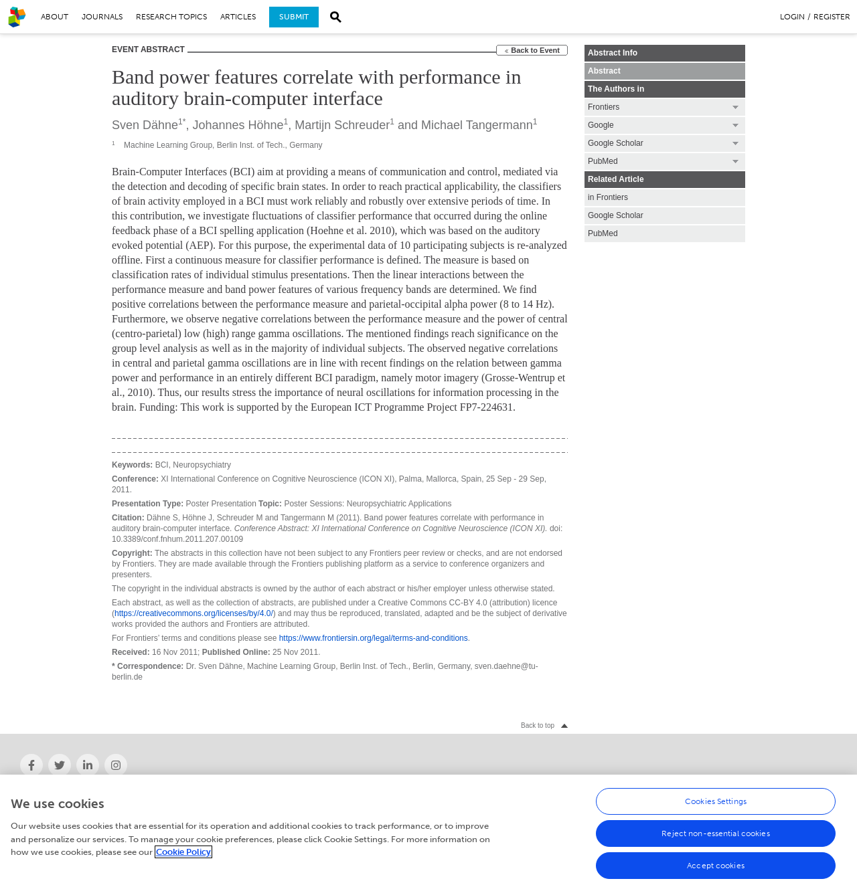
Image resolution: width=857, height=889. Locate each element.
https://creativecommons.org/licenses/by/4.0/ (193, 613)
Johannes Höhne (237, 125)
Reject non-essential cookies (715, 840)
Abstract (604, 71)
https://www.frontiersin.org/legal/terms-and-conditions (373, 638)
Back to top (537, 725)
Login (792, 16)
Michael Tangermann (477, 125)
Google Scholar (615, 215)
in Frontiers (608, 197)
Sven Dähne (145, 125)
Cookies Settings (716, 808)
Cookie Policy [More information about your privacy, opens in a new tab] (183, 859)
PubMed (603, 233)
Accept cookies (716, 872)
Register (831, 16)
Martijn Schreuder (342, 125)
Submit (294, 16)
